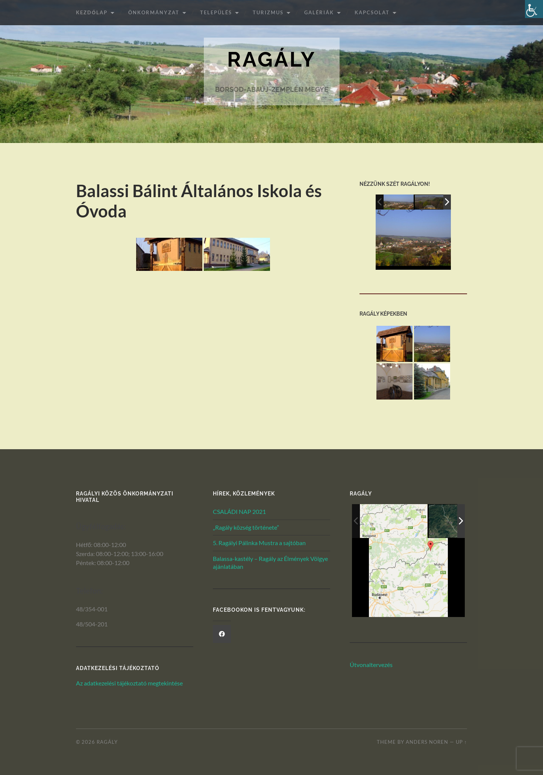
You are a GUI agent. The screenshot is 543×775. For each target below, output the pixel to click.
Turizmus (268, 12)
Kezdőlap (92, 12)
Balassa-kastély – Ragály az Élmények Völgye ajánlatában (270, 562)
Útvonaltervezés (371, 664)
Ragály (271, 59)
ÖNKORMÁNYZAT (153, 12)
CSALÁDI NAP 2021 (239, 511)
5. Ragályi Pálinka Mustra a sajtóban (259, 542)
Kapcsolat (372, 12)
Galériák (319, 12)
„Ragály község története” (246, 527)
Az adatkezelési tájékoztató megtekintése (129, 683)
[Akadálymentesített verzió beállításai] (534, 9)
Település (216, 12)
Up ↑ (461, 742)
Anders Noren (427, 742)
